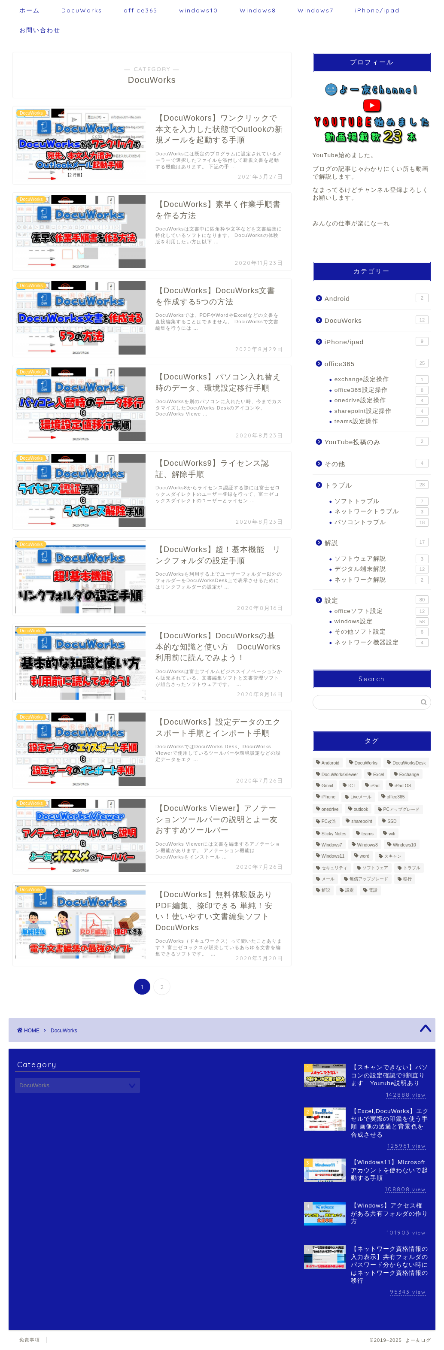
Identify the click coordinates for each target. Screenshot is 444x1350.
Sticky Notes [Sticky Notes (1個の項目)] (334, 833)
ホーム (29, 10)
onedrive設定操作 (382, 400)
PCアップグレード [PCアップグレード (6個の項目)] (401, 809)
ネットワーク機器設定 (382, 642)
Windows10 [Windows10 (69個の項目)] (404, 845)
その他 (377, 463)
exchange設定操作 (382, 379)
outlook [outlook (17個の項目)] (361, 809)
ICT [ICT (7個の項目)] (352, 785)
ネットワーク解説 (382, 580)
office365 (141, 10)
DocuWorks (81, 10)
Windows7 (316, 10)
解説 (377, 542)
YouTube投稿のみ (377, 441)
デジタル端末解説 (382, 569)
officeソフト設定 (382, 611)
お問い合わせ (40, 30)
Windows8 (258, 10)
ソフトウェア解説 (382, 559)
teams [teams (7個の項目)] (368, 833)
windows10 (198, 10)
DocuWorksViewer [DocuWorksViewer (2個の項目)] (340, 774)
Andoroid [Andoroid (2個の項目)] (331, 763)
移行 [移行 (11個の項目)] (407, 879)
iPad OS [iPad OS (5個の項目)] (403, 785)
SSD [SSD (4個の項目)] (391, 821)
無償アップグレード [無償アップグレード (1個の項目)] (369, 879)
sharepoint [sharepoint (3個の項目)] (361, 821)
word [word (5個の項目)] (365, 856)
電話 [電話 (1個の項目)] (373, 890)
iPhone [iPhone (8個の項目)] (328, 797)
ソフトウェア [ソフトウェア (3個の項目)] (375, 867)
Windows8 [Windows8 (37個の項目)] (367, 845)
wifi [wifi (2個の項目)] (392, 833)
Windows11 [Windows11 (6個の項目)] (333, 856)
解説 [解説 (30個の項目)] (326, 890)
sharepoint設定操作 (382, 411)
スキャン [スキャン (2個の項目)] (392, 856)
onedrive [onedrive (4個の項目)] (330, 809)
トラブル (377, 484)
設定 (377, 599)
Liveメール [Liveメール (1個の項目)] (360, 797)
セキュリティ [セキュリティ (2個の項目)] (334, 867)
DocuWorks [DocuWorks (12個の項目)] (366, 763)
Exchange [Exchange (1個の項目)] (409, 774)
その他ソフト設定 (382, 632)
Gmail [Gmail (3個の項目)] (327, 785)
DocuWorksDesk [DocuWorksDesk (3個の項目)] (409, 763)
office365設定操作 (382, 390)
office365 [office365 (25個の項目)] (396, 797)
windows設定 (382, 621)
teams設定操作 (382, 421)
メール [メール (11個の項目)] (328, 879)
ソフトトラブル (382, 501)
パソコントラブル (382, 522)
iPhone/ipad (377, 10)
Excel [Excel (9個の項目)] (378, 774)
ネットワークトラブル (382, 511)
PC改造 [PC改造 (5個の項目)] (329, 821)
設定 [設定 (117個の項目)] (349, 890)
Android (377, 298)
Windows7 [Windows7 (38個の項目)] (332, 845)
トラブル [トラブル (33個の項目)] (411, 867)
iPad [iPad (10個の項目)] (375, 785)
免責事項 (29, 1339)
